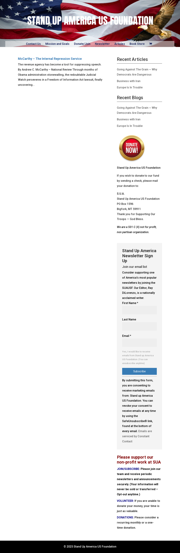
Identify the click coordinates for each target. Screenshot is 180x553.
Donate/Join (82, 44)
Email (126, 336)
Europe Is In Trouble (130, 87)
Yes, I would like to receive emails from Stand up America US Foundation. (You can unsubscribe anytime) (138, 357)
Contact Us (33, 44)
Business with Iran (128, 81)
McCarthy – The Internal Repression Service (50, 59)
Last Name (129, 319)
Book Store (137, 44)
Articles (119, 44)
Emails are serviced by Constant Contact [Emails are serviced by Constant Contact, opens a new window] (137, 436)
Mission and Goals (57, 44)
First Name (130, 303)
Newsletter (102, 44)
